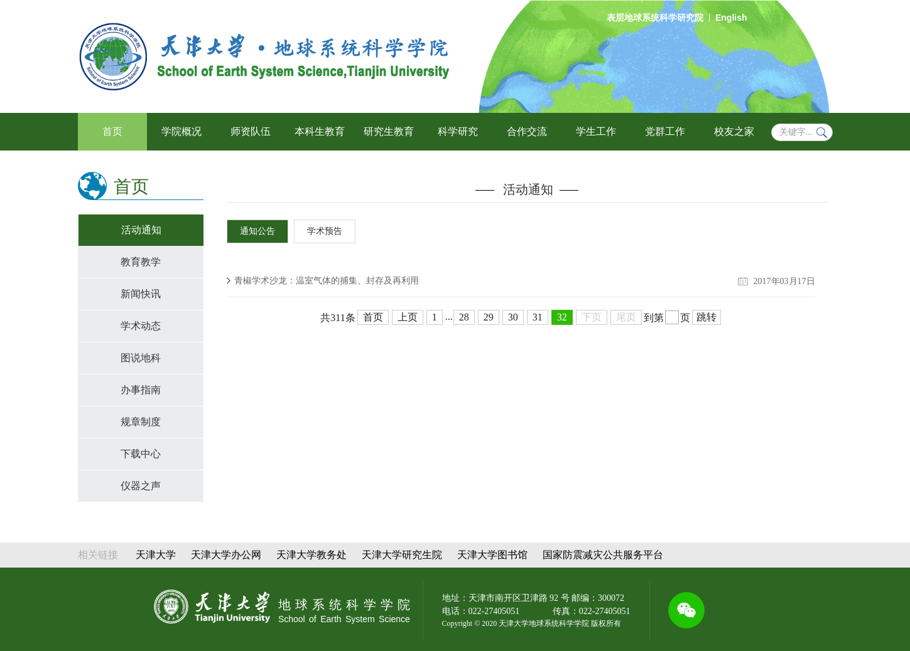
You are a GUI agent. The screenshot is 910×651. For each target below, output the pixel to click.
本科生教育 (320, 131)
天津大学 (156, 554)
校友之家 (734, 131)
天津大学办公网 (226, 554)
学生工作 (596, 131)
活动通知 (141, 230)
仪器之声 (141, 485)
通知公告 (257, 231)
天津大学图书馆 (492, 554)
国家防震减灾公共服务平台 (603, 554)
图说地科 (141, 357)
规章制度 (141, 421)
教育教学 (141, 262)
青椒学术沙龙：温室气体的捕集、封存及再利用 (326, 280)
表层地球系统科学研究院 (655, 18)
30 (513, 317)
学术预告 (324, 231)
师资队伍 (250, 131)
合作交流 (527, 131)
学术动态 (141, 325)
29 (489, 317)
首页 (112, 131)
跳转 (706, 317)
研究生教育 (389, 131)
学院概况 (181, 131)
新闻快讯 (141, 293)
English (731, 18)
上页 (408, 317)
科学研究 (458, 131)
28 (464, 317)
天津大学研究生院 (402, 554)
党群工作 (665, 131)
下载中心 (141, 453)
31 (538, 317)
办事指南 (141, 389)
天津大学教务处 (311, 554)
